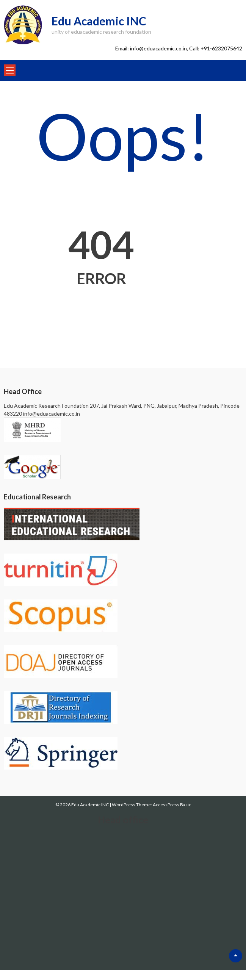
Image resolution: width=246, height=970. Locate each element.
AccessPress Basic (172, 804)
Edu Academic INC (99, 21)
